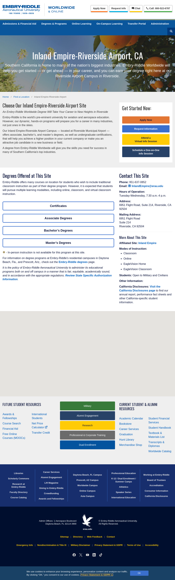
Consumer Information (156, 491)
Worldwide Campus (87, 485)
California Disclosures (156, 496)
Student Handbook (159, 427)
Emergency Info (25, 545)
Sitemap (64, 536)
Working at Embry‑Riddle (156, 475)
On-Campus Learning (110, 23)
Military (87, 406)
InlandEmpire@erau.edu (145, 186)
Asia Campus (87, 496)
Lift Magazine (51, 483)
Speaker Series (124, 492)
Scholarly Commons (18, 478)
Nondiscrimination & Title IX (51, 545)
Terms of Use (134, 545)
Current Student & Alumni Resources (138, 406)
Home (6, 97)
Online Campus (87, 491)
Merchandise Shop (130, 444)
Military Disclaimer (80, 545)
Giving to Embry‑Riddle (51, 488)
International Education (123, 497)
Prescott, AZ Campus (88, 480)
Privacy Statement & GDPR (96, 575)
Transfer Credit (41, 432)
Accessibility (151, 545)
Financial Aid (10, 428)
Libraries (18, 473)
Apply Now (99, 8)
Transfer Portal (137, 23)
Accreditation (156, 485)
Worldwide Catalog (159, 451)
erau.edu (87, 522)
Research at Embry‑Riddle (18, 485)
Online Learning (81, 23)
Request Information (145, 128)
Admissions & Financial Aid (19, 23)
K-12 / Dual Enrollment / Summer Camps (123, 480)
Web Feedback (94, 536)
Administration (160, 23)
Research (87, 425)
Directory (78, 536)
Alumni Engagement (87, 415)
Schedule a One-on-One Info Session (145, 152)
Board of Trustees (156, 480)
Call (158, 8)
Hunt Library (126, 439)
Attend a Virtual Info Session (146, 140)
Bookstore (125, 423)
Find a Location (21, 97)
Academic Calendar (131, 418)
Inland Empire (147, 243)
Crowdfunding (51, 493)
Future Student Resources (22, 404)
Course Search (12, 423)
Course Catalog (19, 497)
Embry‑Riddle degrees (73, 262)
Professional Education (123, 473)
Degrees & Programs (54, 23)
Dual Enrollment (87, 444)
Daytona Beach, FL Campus (87, 475)
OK (139, 573)
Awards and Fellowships (51, 498)
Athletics (123, 487)
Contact (111, 536)
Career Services (129, 429)
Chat (136, 8)
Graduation (126, 434)
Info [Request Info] (118, 8)
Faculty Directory (19, 492)
